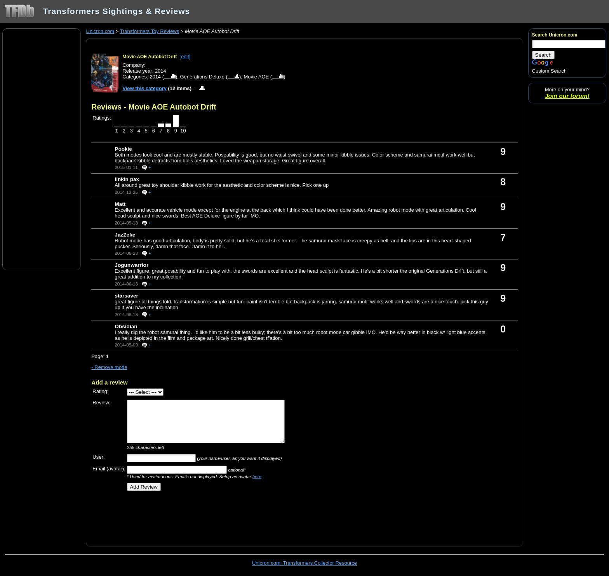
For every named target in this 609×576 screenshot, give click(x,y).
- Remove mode (109, 367)
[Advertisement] (41, 148)
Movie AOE (256, 77)
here (256, 476)
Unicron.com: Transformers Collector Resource (304, 563)
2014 (155, 77)
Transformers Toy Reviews (149, 31)
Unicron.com (100, 31)
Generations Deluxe (202, 77)
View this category (144, 88)
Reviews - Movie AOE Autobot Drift (153, 107)
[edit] (184, 56)
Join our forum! (567, 95)
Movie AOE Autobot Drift (149, 56)
